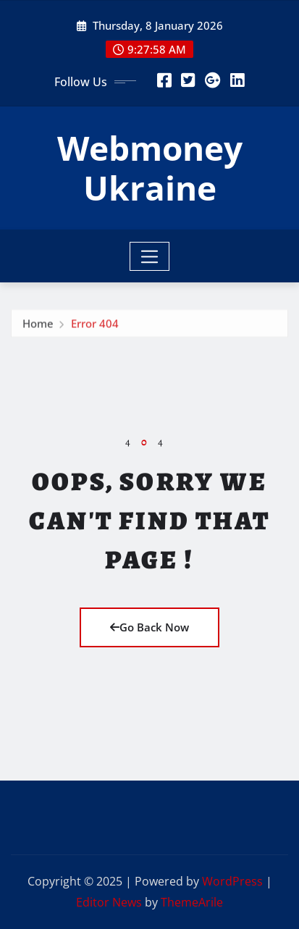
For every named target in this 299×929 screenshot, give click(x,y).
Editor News (109, 902)
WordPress (232, 881)
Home (38, 325)
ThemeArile (192, 902)
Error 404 (95, 325)
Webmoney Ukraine (150, 167)
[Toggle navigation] (149, 256)
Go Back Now (149, 627)
